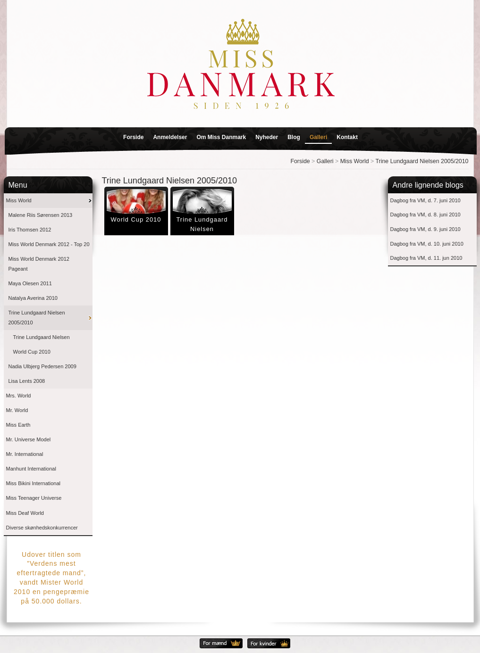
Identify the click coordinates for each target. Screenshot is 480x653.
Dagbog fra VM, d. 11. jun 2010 (426, 258)
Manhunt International (31, 468)
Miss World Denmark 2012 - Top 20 (49, 244)
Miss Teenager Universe (34, 498)
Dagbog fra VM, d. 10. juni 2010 (426, 244)
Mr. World (17, 410)
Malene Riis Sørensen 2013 (40, 215)
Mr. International (24, 454)
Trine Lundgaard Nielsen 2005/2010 (422, 161)
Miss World (354, 161)
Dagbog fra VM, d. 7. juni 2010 (425, 200)
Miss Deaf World (25, 513)
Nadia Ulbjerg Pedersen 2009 (42, 366)
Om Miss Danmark (221, 137)
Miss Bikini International (33, 483)
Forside (133, 137)
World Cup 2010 (32, 352)
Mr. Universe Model (28, 439)
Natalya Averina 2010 (33, 298)
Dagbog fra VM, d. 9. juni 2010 (425, 229)
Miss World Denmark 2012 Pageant (38, 264)
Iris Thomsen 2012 (29, 229)
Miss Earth (18, 425)
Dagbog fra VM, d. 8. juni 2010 (425, 214)
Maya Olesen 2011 (30, 283)
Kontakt (347, 137)
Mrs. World (18, 395)
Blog (293, 137)
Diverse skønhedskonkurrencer (42, 527)
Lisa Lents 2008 (26, 381)
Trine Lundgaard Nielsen (41, 337)
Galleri (318, 137)
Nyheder (266, 137)
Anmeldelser (170, 137)
